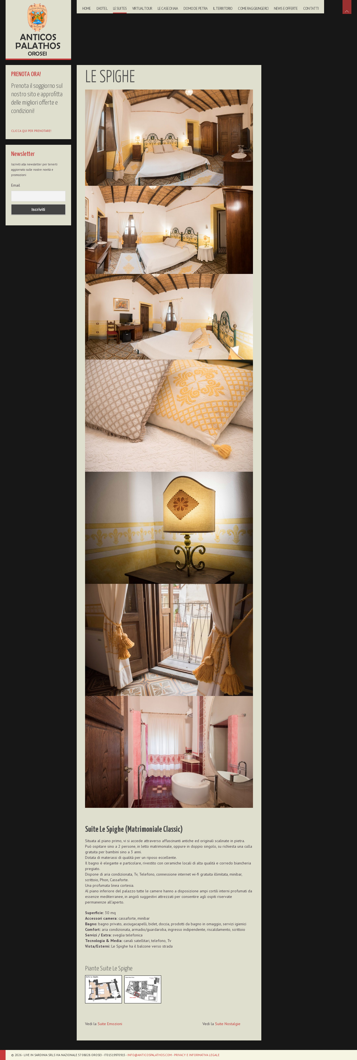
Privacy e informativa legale (196, 1055)
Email (15, 185)
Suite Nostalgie (227, 1023)
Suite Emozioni (110, 1023)
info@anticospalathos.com (149, 1055)
